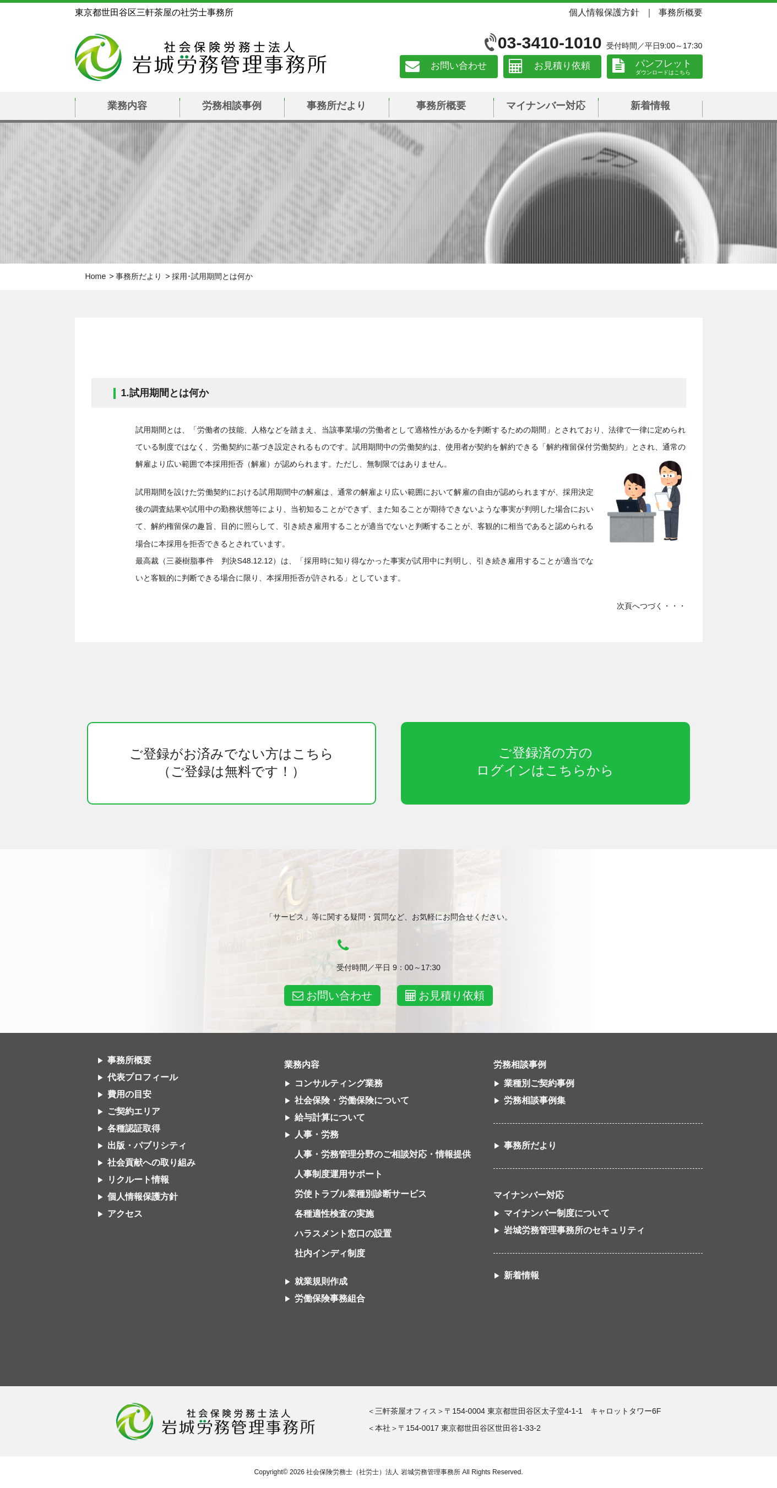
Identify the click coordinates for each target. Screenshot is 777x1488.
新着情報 (650, 105)
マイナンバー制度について (557, 1213)
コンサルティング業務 (339, 1083)
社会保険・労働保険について (352, 1100)
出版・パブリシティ (147, 1145)
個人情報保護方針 (604, 12)
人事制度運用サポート (339, 1174)
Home (95, 276)
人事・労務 (317, 1134)
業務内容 (127, 105)
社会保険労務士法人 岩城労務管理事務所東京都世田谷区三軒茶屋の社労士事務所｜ (215, 1421)
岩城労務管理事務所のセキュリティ (574, 1230)
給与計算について (330, 1117)
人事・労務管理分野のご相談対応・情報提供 (383, 1154)
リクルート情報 (138, 1179)
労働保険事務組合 (330, 1298)
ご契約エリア (133, 1111)
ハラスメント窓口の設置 (343, 1233)
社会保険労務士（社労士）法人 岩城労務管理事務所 (383, 1472)
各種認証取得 (133, 1128)
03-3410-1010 (550, 43)
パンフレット (663, 63)
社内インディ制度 (330, 1253)
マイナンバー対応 (545, 105)
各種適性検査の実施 (334, 1213)
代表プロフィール (142, 1077)
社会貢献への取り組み (151, 1162)
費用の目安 (129, 1094)
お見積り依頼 (562, 66)
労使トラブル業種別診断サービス (361, 1194)
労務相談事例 (232, 105)
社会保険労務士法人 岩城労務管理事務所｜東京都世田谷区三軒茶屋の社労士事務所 (201, 57)
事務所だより (336, 105)
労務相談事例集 (535, 1100)
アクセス (125, 1213)
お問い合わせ (459, 66)
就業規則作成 (321, 1281)
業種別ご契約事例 (539, 1083)
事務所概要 (681, 12)
